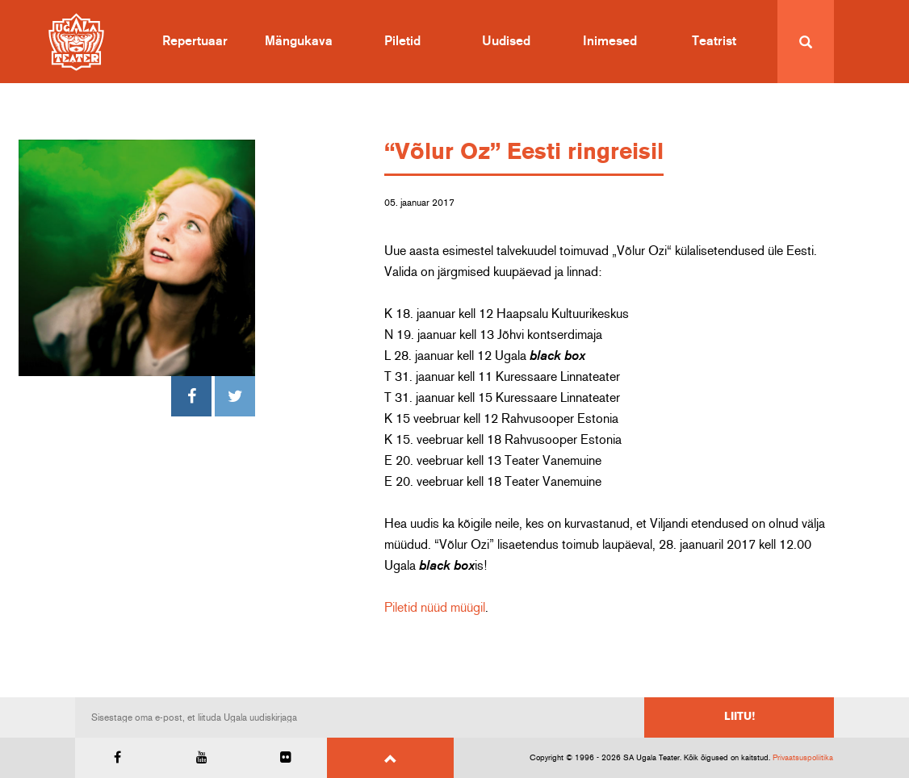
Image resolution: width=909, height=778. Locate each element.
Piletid (402, 41)
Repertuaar (195, 41)
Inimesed (610, 41)
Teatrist (714, 41)
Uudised (506, 41)
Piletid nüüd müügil (434, 607)
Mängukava (299, 41)
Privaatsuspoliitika (803, 758)
